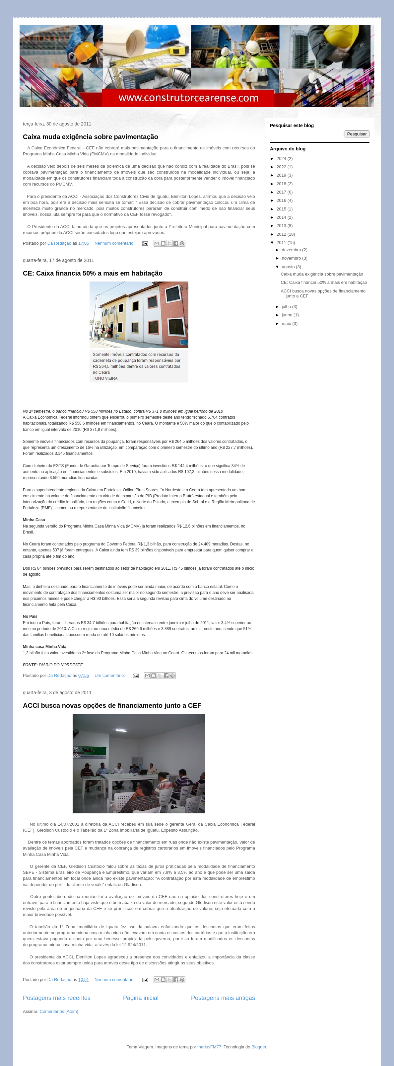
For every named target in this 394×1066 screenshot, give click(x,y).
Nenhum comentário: (115, 243)
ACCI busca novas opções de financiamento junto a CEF (112, 705)
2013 (282, 225)
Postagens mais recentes (57, 998)
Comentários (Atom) (59, 1011)
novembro (292, 258)
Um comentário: (110, 675)
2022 (282, 166)
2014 (282, 217)
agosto (289, 266)
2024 (282, 158)
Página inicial (141, 998)
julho (287, 306)
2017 (282, 192)
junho (288, 314)
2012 (282, 234)
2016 (282, 200)
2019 (282, 175)
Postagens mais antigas (223, 998)
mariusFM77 (209, 1046)
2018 (282, 183)
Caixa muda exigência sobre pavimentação (90, 136)
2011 (282, 242)
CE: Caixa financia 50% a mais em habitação (93, 273)
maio (287, 323)
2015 (282, 208)
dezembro (292, 249)
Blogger (258, 1046)
